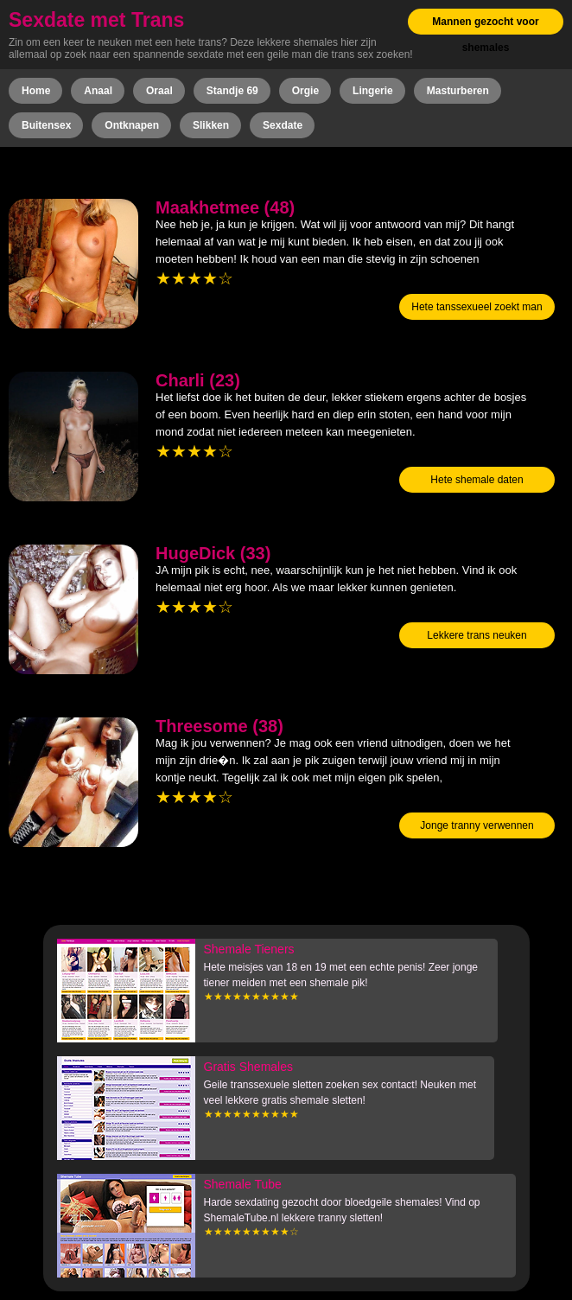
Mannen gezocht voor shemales (485, 35)
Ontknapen (132, 125)
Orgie (305, 91)
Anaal (98, 91)
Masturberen (458, 91)
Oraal (159, 91)
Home (36, 91)
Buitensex (46, 125)
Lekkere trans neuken (476, 635)
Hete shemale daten (476, 480)
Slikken (211, 125)
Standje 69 (232, 91)
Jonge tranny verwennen (476, 825)
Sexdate (282, 125)
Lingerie (373, 91)
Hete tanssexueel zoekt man (476, 307)
